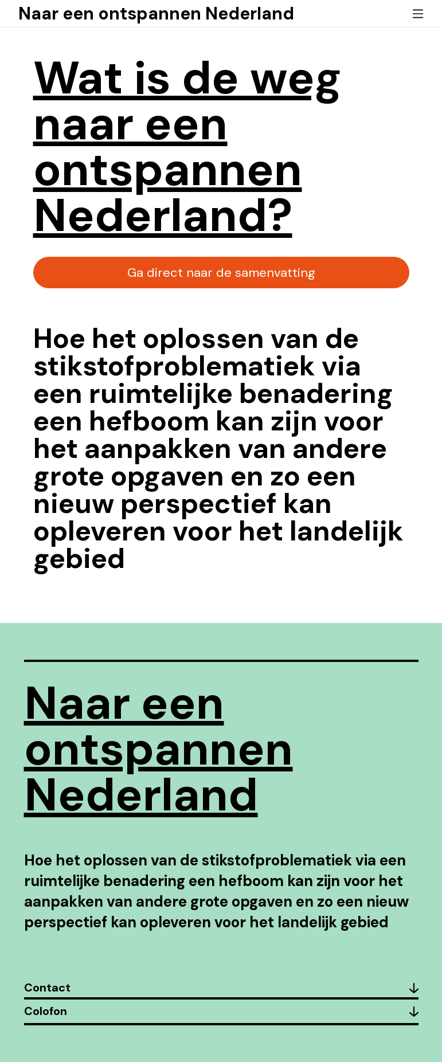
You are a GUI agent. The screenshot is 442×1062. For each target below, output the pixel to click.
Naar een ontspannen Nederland (156, 13)
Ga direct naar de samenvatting (221, 272)
